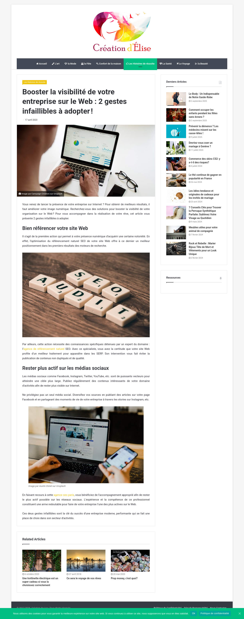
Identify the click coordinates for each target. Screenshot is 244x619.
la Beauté (201, 63)
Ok (193, 613)
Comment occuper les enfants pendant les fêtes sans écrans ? (203, 113)
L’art (55, 63)
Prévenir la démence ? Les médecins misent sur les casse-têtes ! (203, 130)
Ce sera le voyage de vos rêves (84, 578)
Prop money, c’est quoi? (124, 578)
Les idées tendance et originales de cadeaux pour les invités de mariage (204, 194)
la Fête (86, 63)
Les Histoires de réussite (140, 63)
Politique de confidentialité (215, 613)
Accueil (41, 63)
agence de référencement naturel (43, 349)
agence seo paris (64, 495)
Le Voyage (183, 63)
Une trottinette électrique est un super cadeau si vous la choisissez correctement (40, 582)
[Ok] (239, 613)
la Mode (70, 63)
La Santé (166, 63)
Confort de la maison (108, 63)
